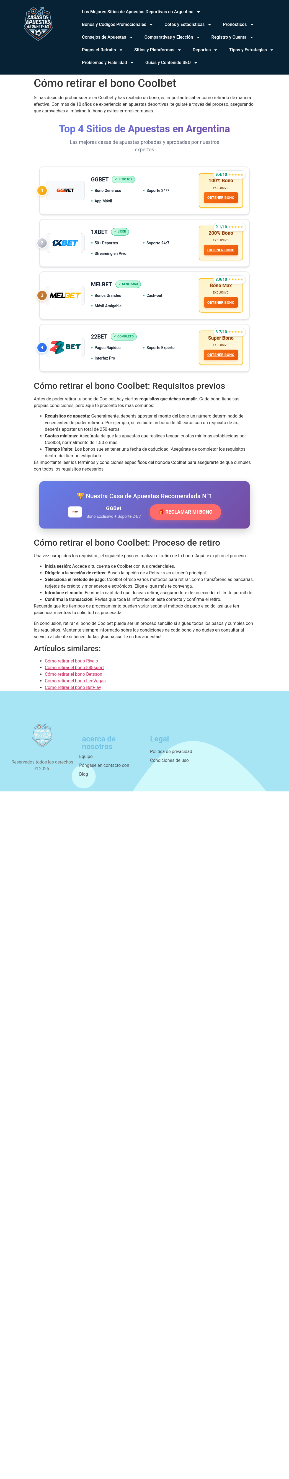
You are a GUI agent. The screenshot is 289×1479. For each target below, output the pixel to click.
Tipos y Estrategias (251, 50)
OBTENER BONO (220, 198)
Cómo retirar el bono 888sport (74, 671)
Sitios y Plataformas (158, 50)
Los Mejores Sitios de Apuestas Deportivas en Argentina (141, 12)
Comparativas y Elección (172, 37)
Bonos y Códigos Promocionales (117, 25)
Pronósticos (238, 25)
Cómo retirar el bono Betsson (73, 678)
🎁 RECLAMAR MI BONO (185, 516)
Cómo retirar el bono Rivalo (71, 664)
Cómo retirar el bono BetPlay (73, 691)
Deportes (205, 50)
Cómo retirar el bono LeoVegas (75, 684)
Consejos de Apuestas (107, 37)
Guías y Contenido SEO (171, 63)
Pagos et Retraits (102, 50)
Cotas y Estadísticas (188, 25)
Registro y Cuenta (232, 37)
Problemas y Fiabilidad (108, 63)
